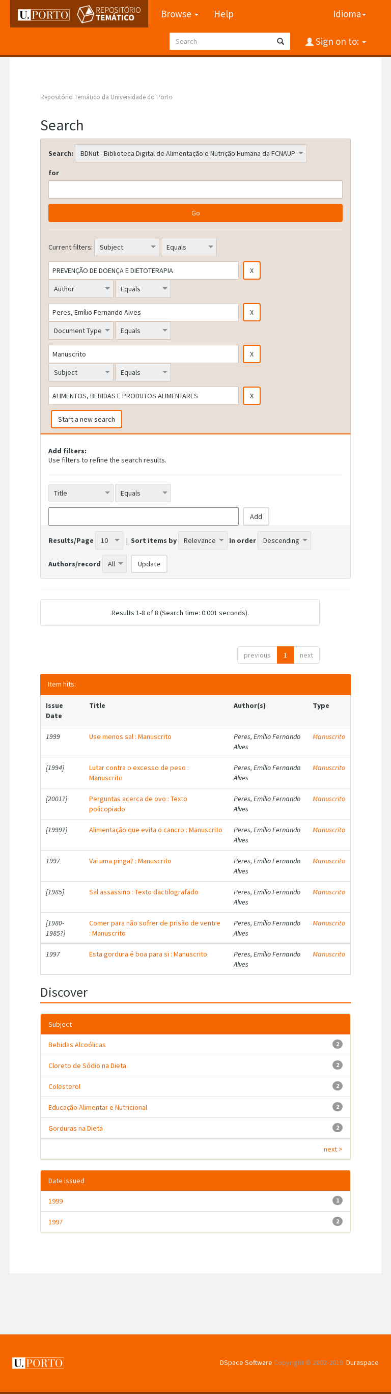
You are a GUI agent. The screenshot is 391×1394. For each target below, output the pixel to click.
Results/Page (71, 540)
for (53, 172)
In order (242, 540)
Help (223, 14)
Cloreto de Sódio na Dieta (87, 1065)
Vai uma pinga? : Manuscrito (130, 860)
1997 (55, 1221)
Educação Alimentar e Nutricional (97, 1107)
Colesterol (64, 1086)
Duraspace (362, 1362)
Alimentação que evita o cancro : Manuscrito (155, 829)
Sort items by (154, 540)
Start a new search (86, 419)
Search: (60, 153)
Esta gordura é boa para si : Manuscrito (148, 954)
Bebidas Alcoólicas (77, 1044)
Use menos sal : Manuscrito (130, 736)
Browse (179, 14)
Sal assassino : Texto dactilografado (144, 891)
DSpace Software (246, 1362)
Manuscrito (329, 736)
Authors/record (74, 563)
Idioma (349, 14)
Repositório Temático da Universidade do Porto (106, 97)
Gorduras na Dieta (75, 1128)
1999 (55, 1201)
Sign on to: (340, 41)
